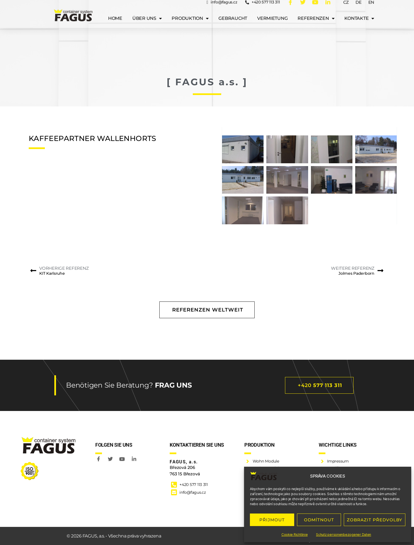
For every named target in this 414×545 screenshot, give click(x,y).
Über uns (147, 11)
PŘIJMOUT (272, 519)
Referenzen (316, 11)
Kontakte (359, 11)
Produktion (190, 11)
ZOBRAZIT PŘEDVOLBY (374, 519)
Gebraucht (232, 11)
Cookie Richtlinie (294, 534)
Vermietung (272, 11)
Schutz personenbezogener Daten (343, 534)
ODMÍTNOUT (319, 519)
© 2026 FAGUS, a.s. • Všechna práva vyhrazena (114, 536)
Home (115, 11)
